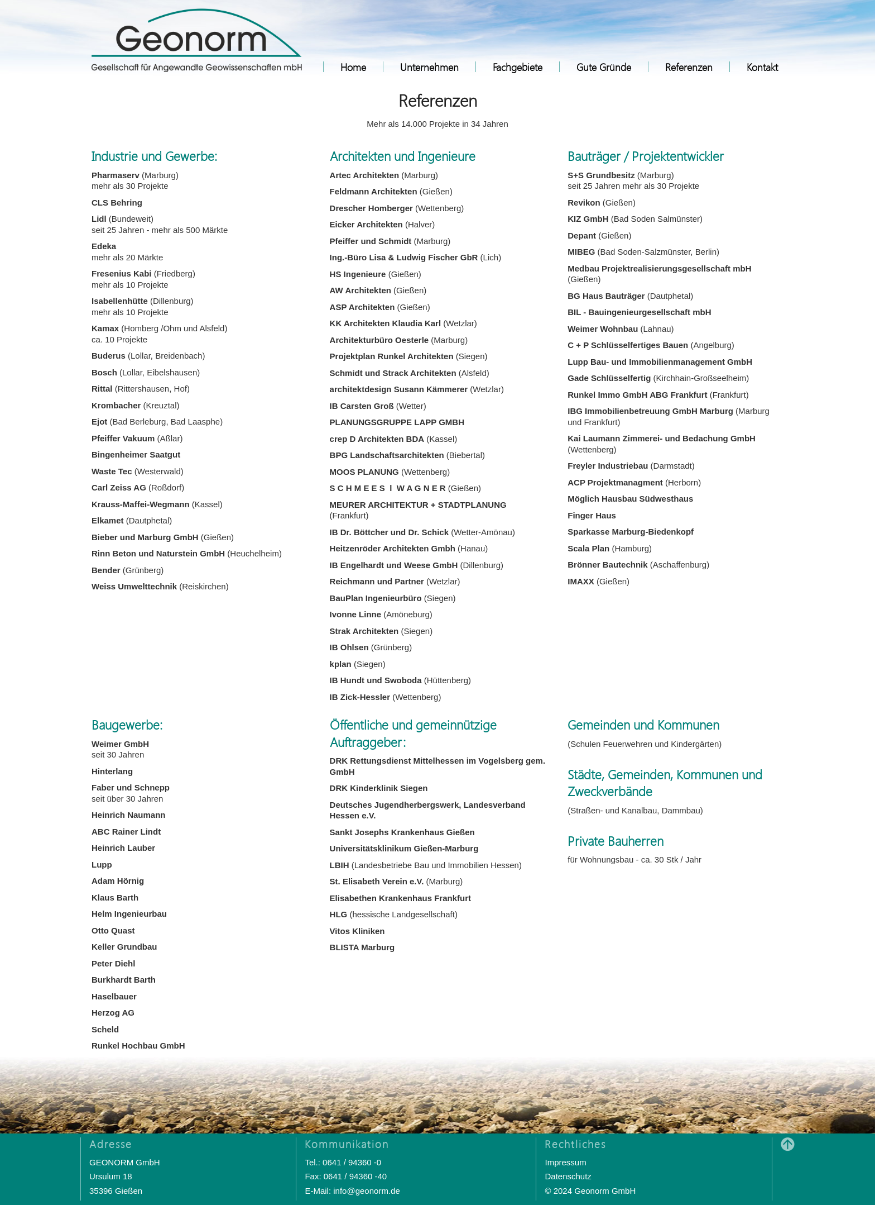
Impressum (565, 1162)
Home (353, 66)
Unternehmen (429, 66)
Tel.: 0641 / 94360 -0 (343, 1162)
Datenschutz (568, 1176)
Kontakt (762, 66)
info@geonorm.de (366, 1191)
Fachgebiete (517, 66)
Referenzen (689, 66)
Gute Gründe (603, 66)
